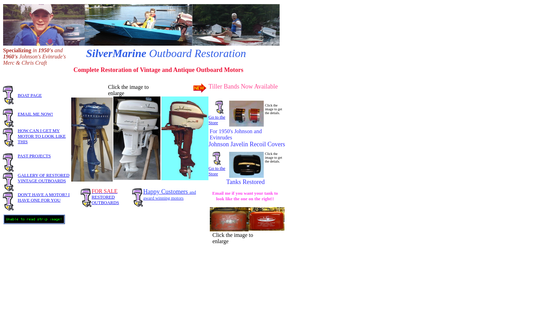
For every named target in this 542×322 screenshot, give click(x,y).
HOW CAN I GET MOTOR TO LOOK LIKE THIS (42, 136)
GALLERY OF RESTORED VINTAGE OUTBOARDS (43, 178)
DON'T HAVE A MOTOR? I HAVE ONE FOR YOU (43, 197)
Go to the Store (216, 119)
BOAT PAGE (30, 95)
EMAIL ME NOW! (35, 114)
